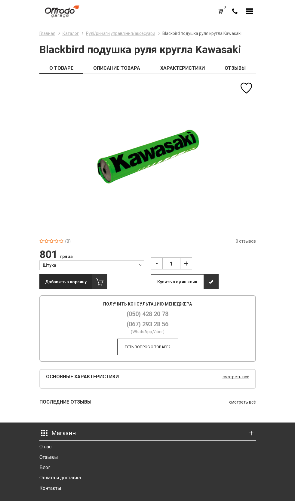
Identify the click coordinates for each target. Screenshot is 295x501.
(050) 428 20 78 (147, 314)
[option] (147, 156)
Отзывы (48, 457)
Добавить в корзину (66, 281)
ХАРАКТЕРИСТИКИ (182, 68)
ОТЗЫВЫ (235, 68)
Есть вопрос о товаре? (148, 347)
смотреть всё (236, 377)
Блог (44, 467)
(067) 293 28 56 (147, 324)
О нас (45, 447)
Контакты (50, 488)
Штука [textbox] (49, 265)
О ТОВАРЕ (61, 68)
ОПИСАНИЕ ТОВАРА (116, 68)
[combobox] (91, 264)
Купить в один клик (177, 281)
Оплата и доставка (60, 478)
